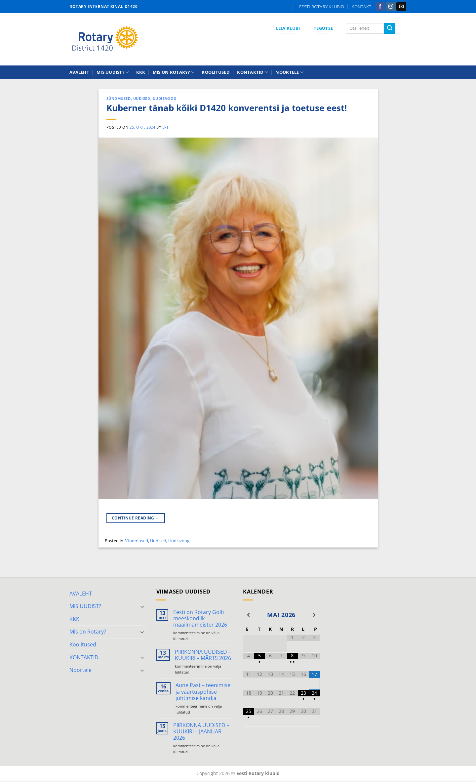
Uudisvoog (165, 98)
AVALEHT (79, 72)
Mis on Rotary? (173, 72)
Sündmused (118, 98)
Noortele (289, 72)
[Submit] (389, 28)
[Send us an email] (401, 7)
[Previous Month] (248, 615)
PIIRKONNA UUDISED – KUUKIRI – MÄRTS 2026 (203, 655)
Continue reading (136, 518)
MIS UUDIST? (113, 72)
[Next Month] (314, 615)
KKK (140, 72)
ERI (165, 127)
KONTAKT (361, 7)
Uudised (141, 98)
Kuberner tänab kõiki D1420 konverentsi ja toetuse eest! (226, 108)
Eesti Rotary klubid (321, 7)
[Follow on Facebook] (380, 7)
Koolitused (216, 72)
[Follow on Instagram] (391, 7)
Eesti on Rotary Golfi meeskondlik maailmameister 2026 (200, 618)
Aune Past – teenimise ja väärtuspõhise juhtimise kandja (203, 691)
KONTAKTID (252, 72)
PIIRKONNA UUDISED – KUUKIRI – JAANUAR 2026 (201, 731)
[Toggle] (142, 606)
